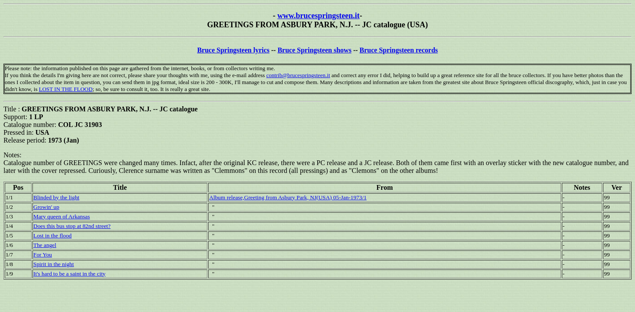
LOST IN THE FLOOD (66, 89)
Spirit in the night (53, 264)
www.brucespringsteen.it (318, 15)
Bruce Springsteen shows (314, 50)
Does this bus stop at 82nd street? (71, 226)
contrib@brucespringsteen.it (298, 75)
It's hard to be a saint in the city (69, 273)
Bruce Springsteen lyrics (233, 50)
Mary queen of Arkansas (61, 216)
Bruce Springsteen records (399, 50)
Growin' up (46, 207)
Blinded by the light (56, 197)
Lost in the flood (52, 235)
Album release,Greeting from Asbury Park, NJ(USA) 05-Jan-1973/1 (288, 197)
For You (42, 254)
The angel (44, 245)
